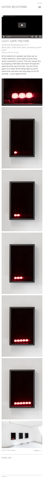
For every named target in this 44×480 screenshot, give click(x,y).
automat (4, 457)
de (38, 3)
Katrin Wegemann (14, 7)
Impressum (4, 476)
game (9, 457)
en (41, 3)
